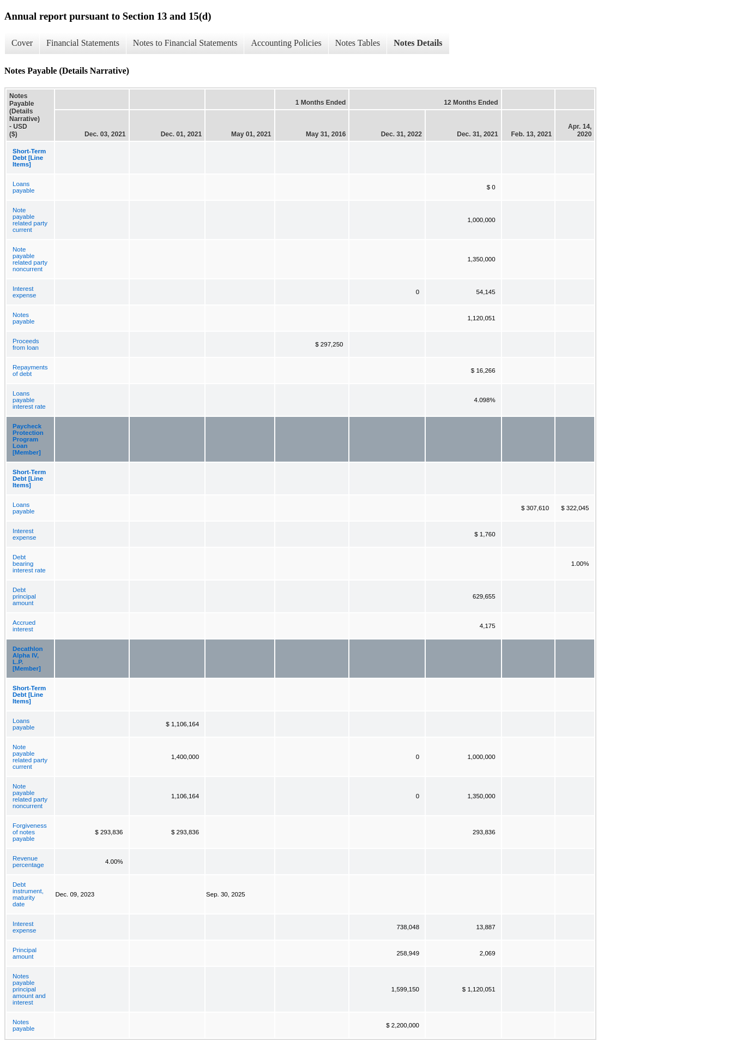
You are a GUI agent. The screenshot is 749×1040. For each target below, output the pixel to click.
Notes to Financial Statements (185, 42)
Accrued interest (24, 625)
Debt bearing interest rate (29, 563)
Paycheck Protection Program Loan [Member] (28, 439)
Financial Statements (82, 42)
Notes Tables (357, 42)
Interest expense (24, 291)
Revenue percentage (28, 861)
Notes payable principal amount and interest (29, 989)
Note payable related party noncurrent (30, 259)
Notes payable (23, 318)
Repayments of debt (30, 370)
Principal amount (25, 953)
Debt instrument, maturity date (28, 894)
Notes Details (418, 42)
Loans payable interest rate (29, 400)
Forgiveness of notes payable (30, 832)
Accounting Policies (286, 42)
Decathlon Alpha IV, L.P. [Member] (28, 658)
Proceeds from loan (26, 344)
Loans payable (23, 187)
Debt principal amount (24, 596)
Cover (22, 42)
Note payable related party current (30, 220)
